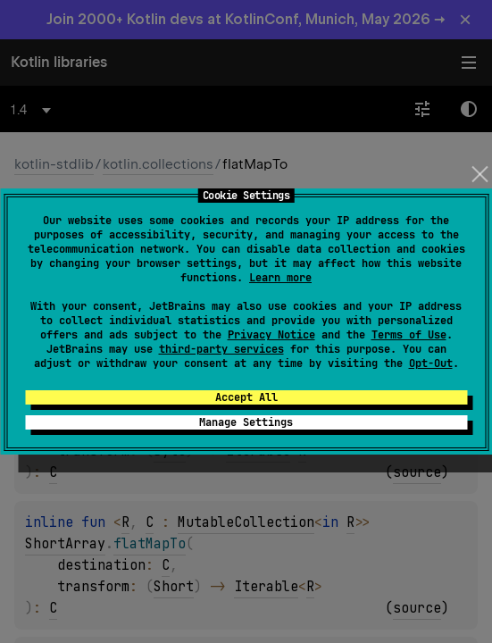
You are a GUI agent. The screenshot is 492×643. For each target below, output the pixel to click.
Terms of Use (408, 335)
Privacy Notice (271, 335)
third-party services (221, 349)
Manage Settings (246, 422)
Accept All (246, 397)
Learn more (280, 278)
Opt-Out (431, 363)
